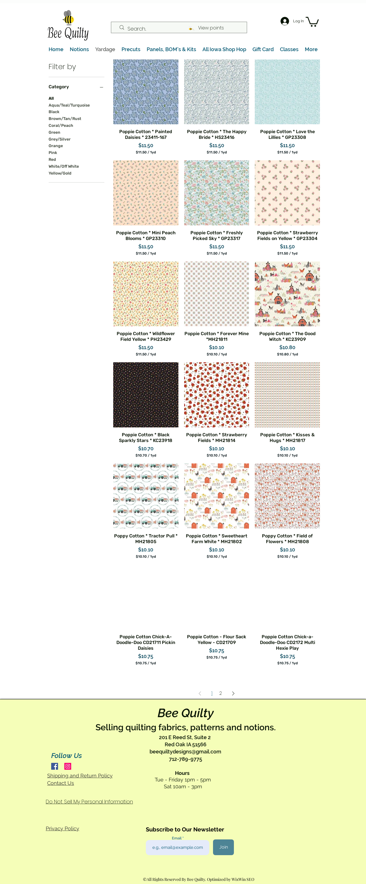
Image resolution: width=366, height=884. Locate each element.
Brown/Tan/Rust (65, 118)
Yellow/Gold (60, 173)
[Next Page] (233, 693)
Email (177, 838)
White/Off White (64, 166)
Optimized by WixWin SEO (230, 879)
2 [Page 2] (220, 693)
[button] (312, 21)
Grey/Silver (60, 139)
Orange (56, 145)
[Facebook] (54, 766)
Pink (53, 152)
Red (52, 159)
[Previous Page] (199, 693)
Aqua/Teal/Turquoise (69, 105)
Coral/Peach (61, 125)
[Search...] (181, 29)
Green (54, 132)
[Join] (223, 847)
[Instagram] (67, 766)
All (51, 98)
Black (54, 111)
